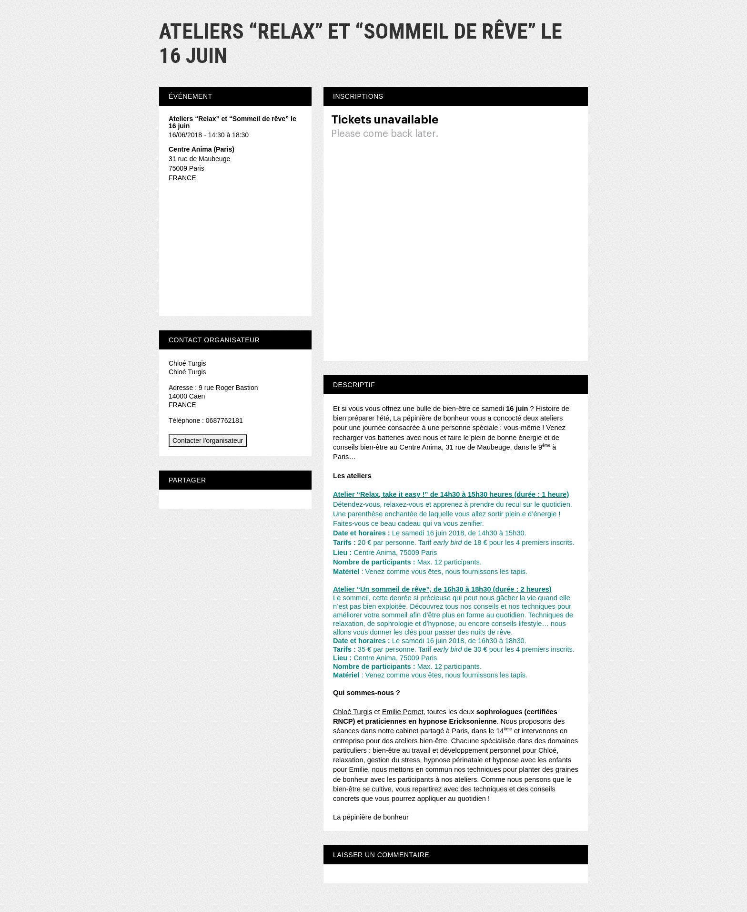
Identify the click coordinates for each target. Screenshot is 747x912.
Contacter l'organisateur (207, 440)
